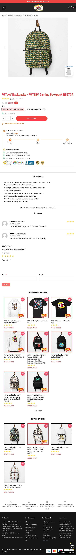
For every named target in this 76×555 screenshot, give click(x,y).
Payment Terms (47, 527)
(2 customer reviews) (16, 99)
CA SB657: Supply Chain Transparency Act (31, 538)
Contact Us (46, 535)
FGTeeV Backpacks (31, 15)
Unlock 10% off (72, 546)
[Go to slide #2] (43, 81)
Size (3, 106)
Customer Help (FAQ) (49, 538)
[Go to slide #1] (33, 81)
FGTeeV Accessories (15, 15)
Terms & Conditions (31, 525)
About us (28, 522)
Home (4, 15)
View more (38, 411)
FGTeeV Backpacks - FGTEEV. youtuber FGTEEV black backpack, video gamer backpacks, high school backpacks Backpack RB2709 (36, 359)
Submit (6, 284)
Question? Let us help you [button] (67, 552)
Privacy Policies (30, 527)
